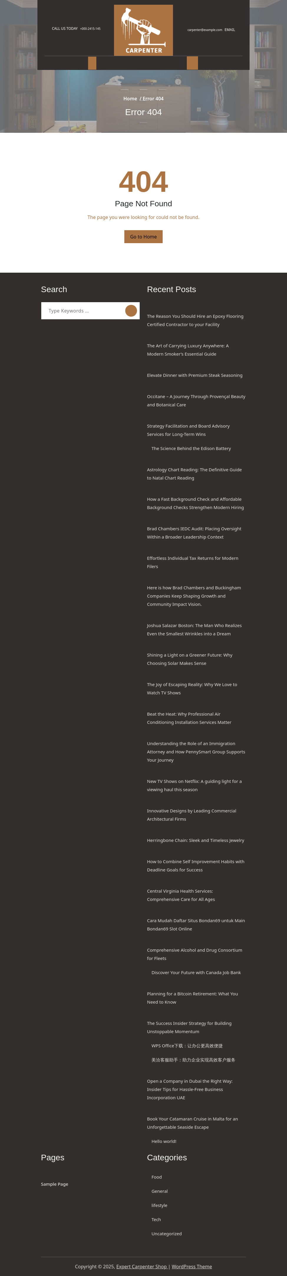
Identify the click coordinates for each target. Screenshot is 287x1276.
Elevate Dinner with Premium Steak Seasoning (195, 375)
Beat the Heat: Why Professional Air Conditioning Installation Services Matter (189, 718)
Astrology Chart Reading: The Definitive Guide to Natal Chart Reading (194, 474)
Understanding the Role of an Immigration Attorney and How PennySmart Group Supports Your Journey (196, 751)
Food (156, 1177)
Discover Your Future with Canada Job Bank (196, 972)
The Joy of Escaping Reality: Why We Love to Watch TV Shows (192, 688)
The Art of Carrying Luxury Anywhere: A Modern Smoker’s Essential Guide (188, 350)
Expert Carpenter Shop (142, 1266)
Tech (156, 1219)
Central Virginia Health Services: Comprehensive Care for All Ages (181, 895)
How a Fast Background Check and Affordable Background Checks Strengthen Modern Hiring (195, 503)
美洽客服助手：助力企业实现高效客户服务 (193, 1060)
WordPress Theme (192, 1266)
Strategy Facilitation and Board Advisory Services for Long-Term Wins (188, 430)
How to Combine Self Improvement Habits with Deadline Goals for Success (196, 865)
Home (130, 98)
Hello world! (163, 1141)
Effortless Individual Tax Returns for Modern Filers (192, 562)
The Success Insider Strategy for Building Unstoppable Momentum (189, 1027)
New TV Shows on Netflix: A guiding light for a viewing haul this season (194, 785)
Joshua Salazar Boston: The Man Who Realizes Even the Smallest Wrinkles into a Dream (194, 629)
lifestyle (159, 1205)
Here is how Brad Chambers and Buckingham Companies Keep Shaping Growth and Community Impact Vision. (194, 596)
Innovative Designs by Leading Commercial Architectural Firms (191, 815)
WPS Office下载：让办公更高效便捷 (187, 1045)
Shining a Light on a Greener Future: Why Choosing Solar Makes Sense (189, 659)
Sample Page (54, 1184)
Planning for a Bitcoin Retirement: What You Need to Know (192, 998)
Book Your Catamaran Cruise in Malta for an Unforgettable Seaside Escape (192, 1123)
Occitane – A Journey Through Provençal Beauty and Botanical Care (196, 400)
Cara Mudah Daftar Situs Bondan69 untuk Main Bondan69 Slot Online (196, 924)
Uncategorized (166, 1233)
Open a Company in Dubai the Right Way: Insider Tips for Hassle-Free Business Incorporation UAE (189, 1089)
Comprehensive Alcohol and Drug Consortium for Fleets (194, 954)
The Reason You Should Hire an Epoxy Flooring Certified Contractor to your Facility (195, 320)
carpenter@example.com (202, 30)
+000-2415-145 (93, 29)
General (159, 1191)
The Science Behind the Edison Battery (191, 448)
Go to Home (143, 236)
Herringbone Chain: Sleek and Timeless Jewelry (195, 840)
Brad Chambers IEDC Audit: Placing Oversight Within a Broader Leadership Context (194, 533)
